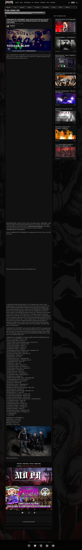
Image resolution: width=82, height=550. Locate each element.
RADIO (17, 2)
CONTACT (36, 2)
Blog (8, 10)
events (29, 7)
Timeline (8, 7)
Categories (13, 10)
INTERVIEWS (27, 2)
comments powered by (29, 521)
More (67, 7)
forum (53, 7)
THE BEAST (12, 25)
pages (60, 7)
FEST (48, 2)
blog (15, 7)
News (18, 10)
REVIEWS (43, 2)
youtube (37, 7)
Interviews (26, 463)
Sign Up (72, 2)
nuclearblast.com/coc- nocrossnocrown (15, 229)
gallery (22, 7)
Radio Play (38, 463)
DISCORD (52, 2)
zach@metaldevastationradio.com (31, 466)
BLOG (21, 2)
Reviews (19, 463)
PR (32, 2)
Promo (32, 463)
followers (45, 7)
